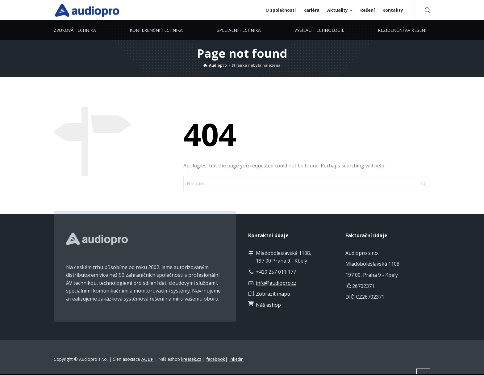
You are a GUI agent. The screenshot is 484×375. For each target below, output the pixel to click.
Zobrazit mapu (273, 293)
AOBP (147, 359)
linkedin (236, 359)
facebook (215, 359)
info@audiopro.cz (276, 283)
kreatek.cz (191, 359)
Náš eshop (268, 304)
